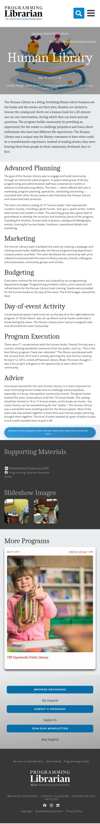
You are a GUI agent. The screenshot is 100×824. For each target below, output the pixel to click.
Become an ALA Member (28, 762)
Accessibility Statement (49, 811)
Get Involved (53, 762)
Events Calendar (55, 797)
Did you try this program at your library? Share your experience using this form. (48, 432)
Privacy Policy (74, 811)
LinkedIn (58, 806)
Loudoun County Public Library (50, 33)
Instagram (51, 806)
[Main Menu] (90, 13)
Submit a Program (50, 709)
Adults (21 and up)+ (78, 552)
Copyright (27, 811)
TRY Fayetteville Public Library (27, 658)
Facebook (45, 806)
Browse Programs (50, 690)
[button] (16, 523)
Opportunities (83, 797)
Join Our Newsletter (50, 729)
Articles (51, 800)
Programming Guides (76, 762)
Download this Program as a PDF (29, 468)
